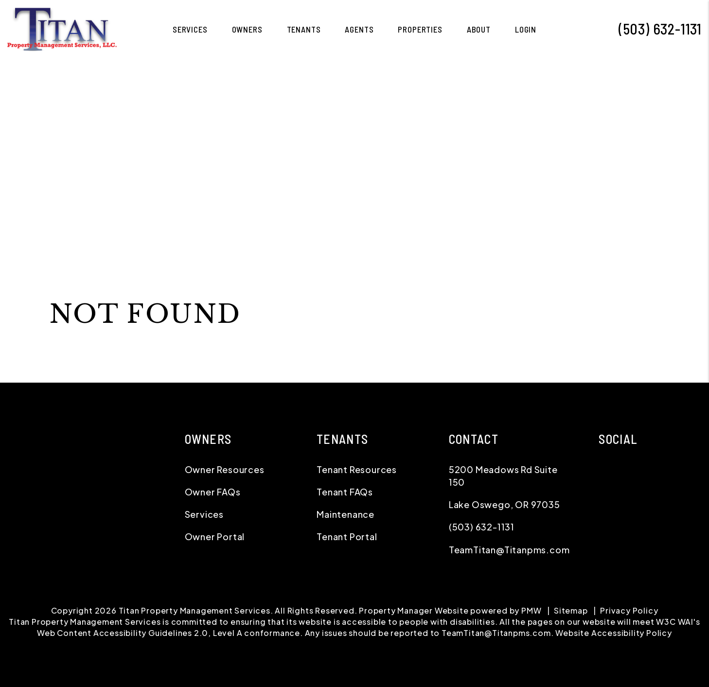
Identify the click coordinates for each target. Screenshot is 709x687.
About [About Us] (479, 29)
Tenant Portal (347, 536)
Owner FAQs (213, 491)
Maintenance (345, 514)
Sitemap (571, 610)
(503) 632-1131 (660, 28)
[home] (62, 28)
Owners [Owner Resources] (247, 29)
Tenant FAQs (345, 491)
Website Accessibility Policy (613, 633)
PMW (531, 610)
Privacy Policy (629, 610)
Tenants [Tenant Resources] (304, 29)
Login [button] (525, 29)
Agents (359, 29)
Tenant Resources (357, 469)
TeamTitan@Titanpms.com (509, 549)
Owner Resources (225, 469)
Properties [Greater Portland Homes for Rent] (420, 29)
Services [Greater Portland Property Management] (190, 29)
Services (204, 514)
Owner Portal (215, 536)
